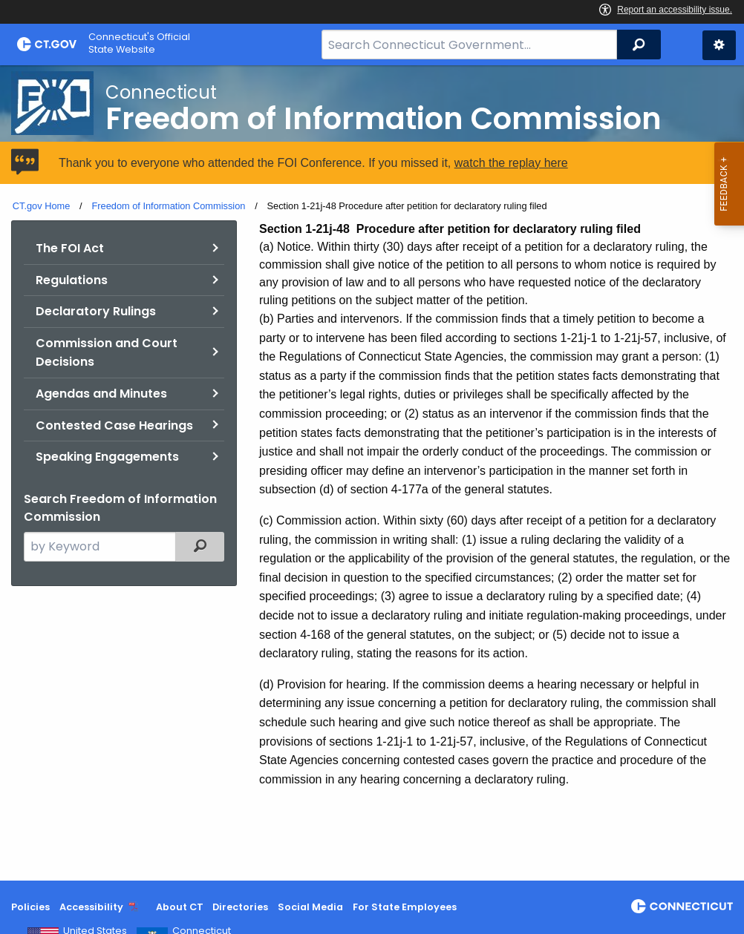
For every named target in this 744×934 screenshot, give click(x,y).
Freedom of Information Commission (168, 205)
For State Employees (405, 907)
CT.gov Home (42, 205)
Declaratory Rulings (96, 311)
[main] (372, 473)
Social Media (310, 907)
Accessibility (91, 907)
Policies (30, 907)
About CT (179, 907)
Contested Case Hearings (114, 425)
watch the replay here (511, 163)
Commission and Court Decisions (106, 353)
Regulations (72, 280)
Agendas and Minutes (101, 393)
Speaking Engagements (107, 456)
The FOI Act (70, 248)
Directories (240, 907)
